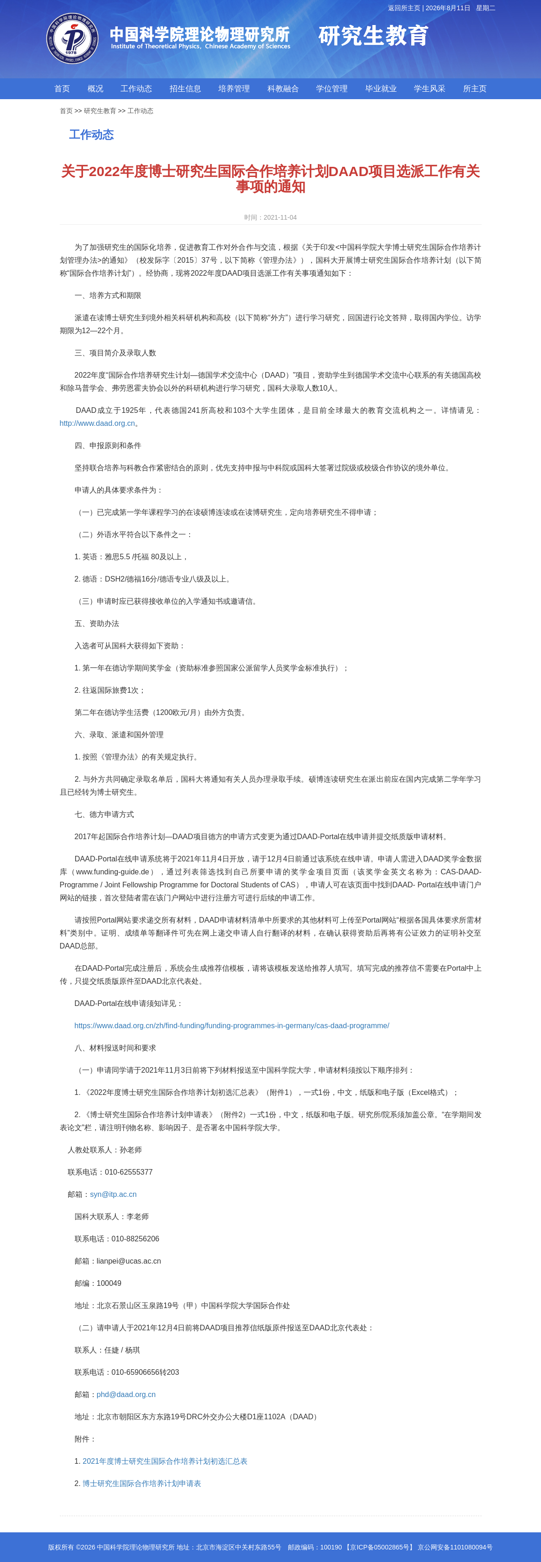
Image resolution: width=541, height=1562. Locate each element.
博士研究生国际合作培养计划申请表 (142, 1483)
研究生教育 (100, 110)
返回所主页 (404, 8)
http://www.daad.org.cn (97, 423)
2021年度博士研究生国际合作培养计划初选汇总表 (165, 1461)
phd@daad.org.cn (126, 1394)
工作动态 (140, 110)
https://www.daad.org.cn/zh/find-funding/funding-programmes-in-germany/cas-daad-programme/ (232, 1026)
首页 (66, 110)
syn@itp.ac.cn (113, 1194)
